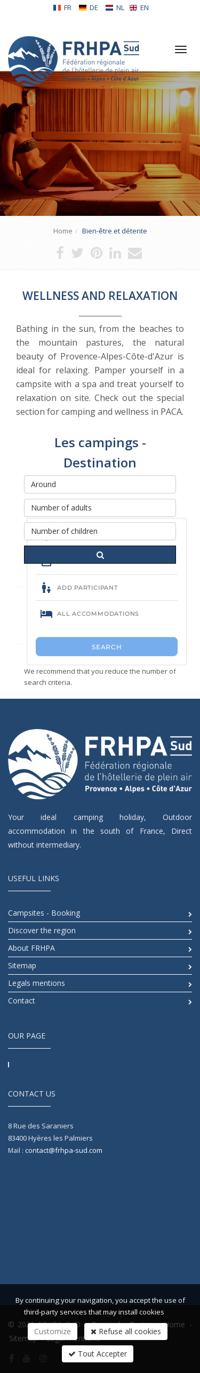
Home (63, 231)
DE (88, 7)
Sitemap (22, 965)
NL (114, 7)
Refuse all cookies (126, 1331)
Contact (21, 1000)
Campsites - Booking (44, 913)
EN (139, 7)
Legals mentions (36, 983)
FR (62, 7)
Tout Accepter (97, 1354)
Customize (52, 1331)
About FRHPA (31, 948)
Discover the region (42, 930)
